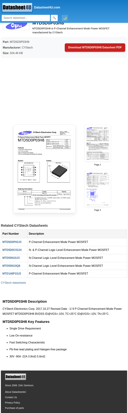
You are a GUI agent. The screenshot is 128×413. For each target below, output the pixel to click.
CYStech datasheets (13, 282)
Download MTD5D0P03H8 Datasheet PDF (95, 47)
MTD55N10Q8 (11, 265)
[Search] (26, 18)
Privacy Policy (12, 402)
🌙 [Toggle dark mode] (65, 18)
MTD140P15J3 (11, 273)
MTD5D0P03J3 (11, 242)
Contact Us (11, 397)
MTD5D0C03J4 (12, 249)
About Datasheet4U (15, 392)
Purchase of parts (14, 408)
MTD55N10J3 (11, 257)
